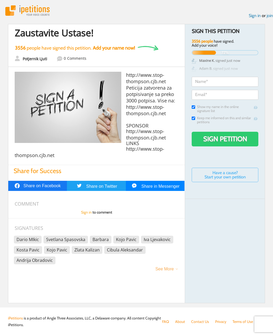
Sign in (255, 15)
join (270, 15)
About (180, 321)
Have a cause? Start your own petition (225, 174)
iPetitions (27, 10)
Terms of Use (242, 321)
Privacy (220, 321)
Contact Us (200, 321)
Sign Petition (225, 139)
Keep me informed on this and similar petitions (221, 120)
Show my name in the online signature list (215, 109)
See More (164, 269)
